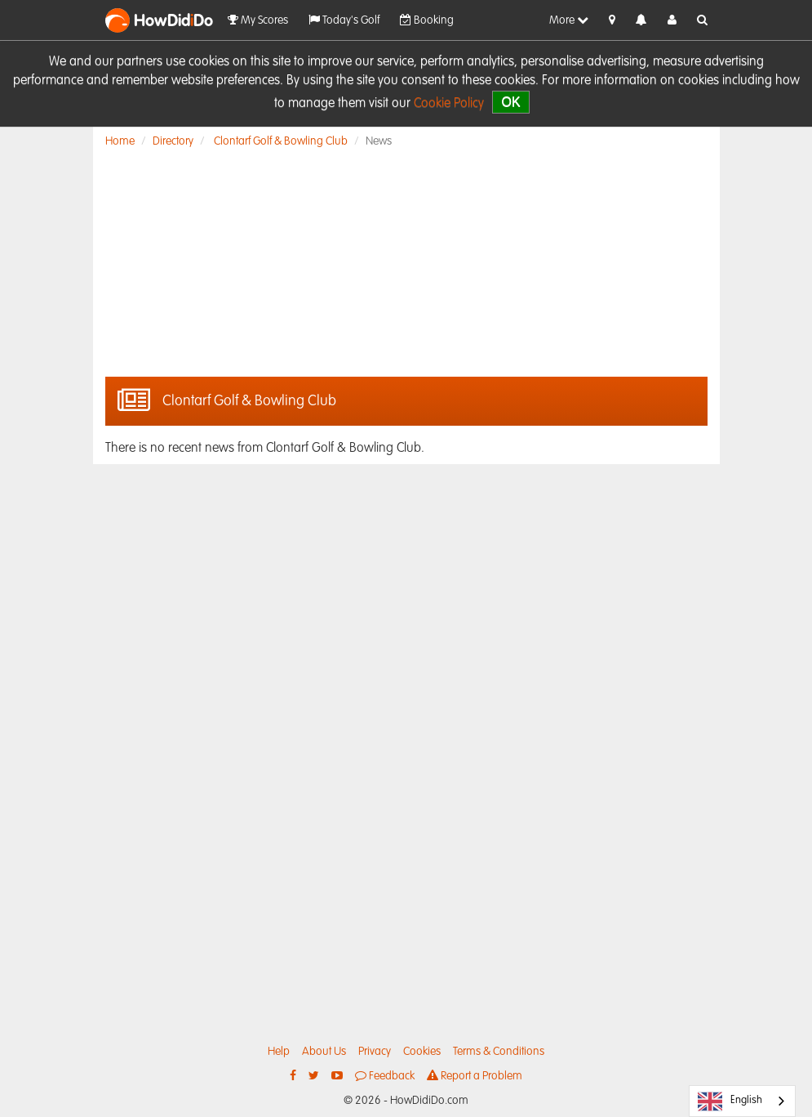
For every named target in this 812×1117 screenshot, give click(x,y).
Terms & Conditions (498, 1051)
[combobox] (742, 1101)
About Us (324, 1051)
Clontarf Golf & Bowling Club (281, 141)
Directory (173, 141)
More (568, 20)
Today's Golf (343, 20)
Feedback (385, 1076)
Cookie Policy (449, 103)
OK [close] (510, 102)
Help (279, 1051)
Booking (427, 20)
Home (120, 141)
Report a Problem (474, 1076)
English (730, 1101)
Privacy (374, 1051)
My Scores (258, 20)
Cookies (422, 1051)
